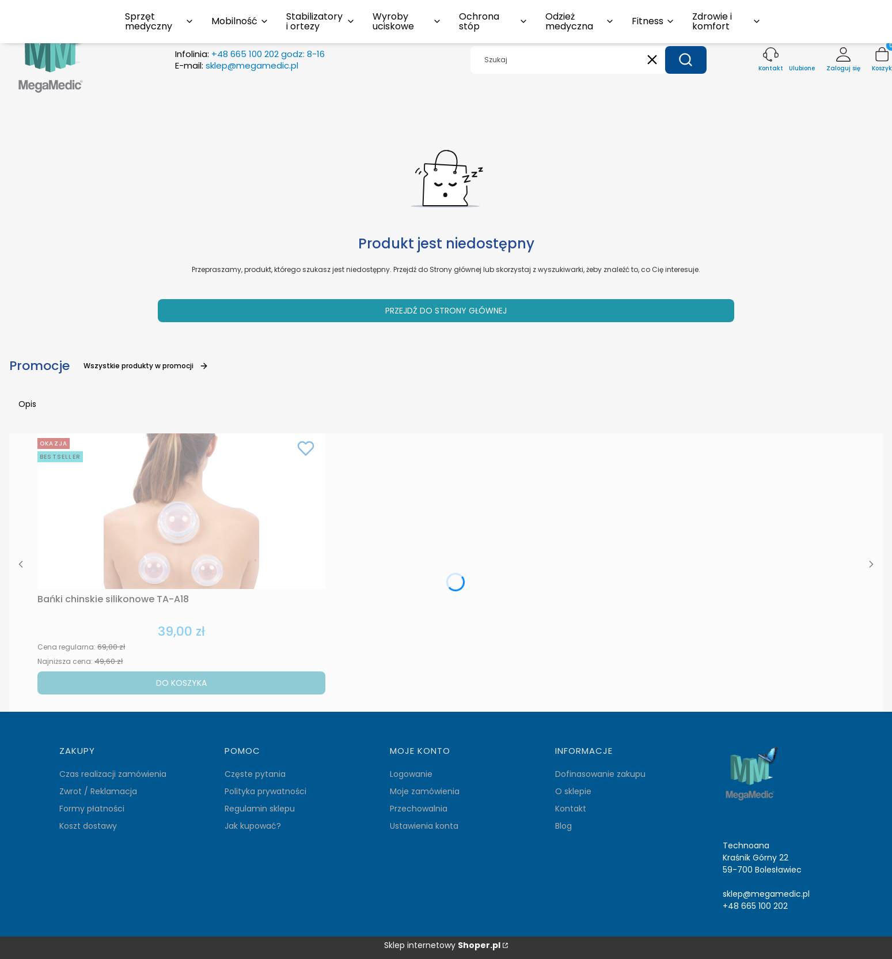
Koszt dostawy (88, 826)
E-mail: (236, 65)
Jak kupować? (253, 826)
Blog (563, 826)
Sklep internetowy (442, 945)
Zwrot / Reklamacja (98, 791)
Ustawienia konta (424, 826)
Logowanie (411, 774)
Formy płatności (91, 808)
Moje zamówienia (425, 791)
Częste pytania (255, 774)
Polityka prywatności (265, 791)
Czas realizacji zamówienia (112, 774)
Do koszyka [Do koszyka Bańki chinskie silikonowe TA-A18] (181, 683)
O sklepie (573, 791)
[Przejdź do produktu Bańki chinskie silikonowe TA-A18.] (181, 511)
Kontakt (570, 808)
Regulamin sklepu (260, 808)
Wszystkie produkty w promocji (145, 366)
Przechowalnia (418, 808)
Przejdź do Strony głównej (446, 310)
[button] (686, 60)
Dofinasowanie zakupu (600, 774)
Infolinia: (250, 54)
